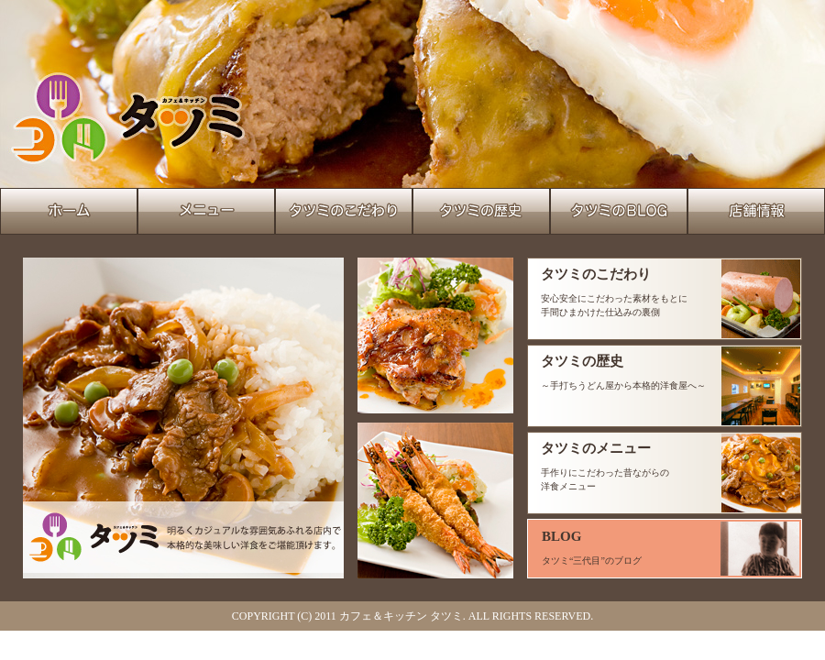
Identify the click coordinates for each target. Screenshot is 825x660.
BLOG (561, 536)
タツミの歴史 (582, 361)
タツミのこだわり (596, 274)
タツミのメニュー (596, 448)
